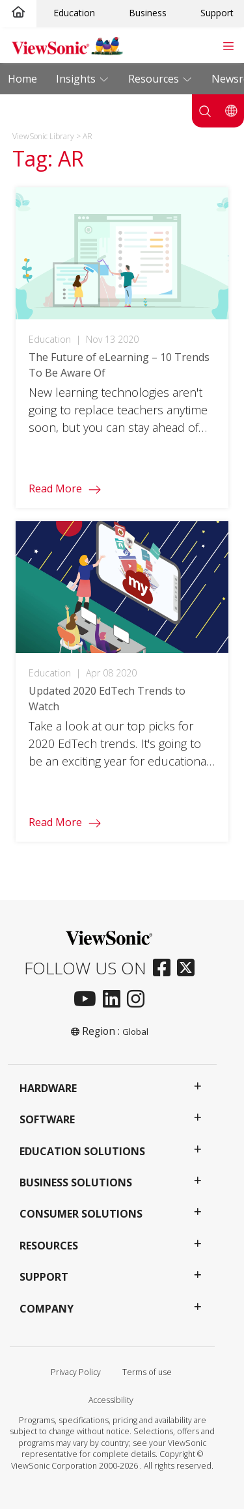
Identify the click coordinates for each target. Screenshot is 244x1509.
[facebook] (165, 968)
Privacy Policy (76, 1372)
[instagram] (139, 999)
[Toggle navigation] (228, 45)
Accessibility (110, 1400)
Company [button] (47, 1309)
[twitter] (189, 968)
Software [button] (47, 1119)
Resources (155, 79)
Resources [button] (49, 1245)
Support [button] (44, 1277)
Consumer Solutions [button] (81, 1214)
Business (148, 13)
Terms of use (147, 1372)
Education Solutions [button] (82, 1151)
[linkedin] (115, 999)
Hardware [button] (48, 1088)
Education (74, 13)
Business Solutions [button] (76, 1182)
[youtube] (88, 999)
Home (22, 79)
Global (135, 1031)
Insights (77, 79)
